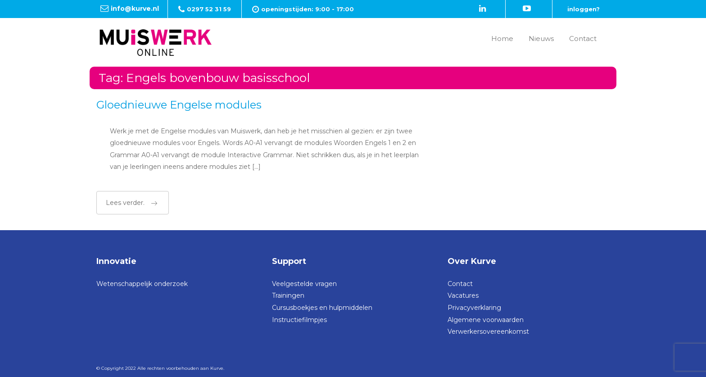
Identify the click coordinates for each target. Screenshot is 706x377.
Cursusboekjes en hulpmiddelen (322, 308)
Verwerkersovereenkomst (488, 331)
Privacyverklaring (474, 308)
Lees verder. (131, 203)
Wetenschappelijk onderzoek (142, 284)
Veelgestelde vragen (304, 284)
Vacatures (463, 295)
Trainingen (288, 295)
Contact (583, 38)
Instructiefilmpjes (299, 320)
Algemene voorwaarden (486, 320)
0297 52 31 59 (209, 9)
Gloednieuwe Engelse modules (179, 104)
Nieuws (541, 38)
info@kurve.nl (135, 9)
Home (502, 38)
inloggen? (583, 9)
